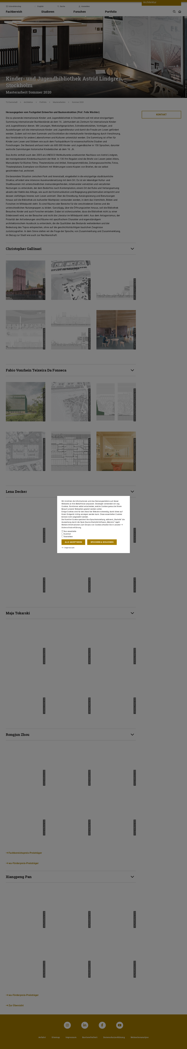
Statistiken (67, 536)
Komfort (66, 534)
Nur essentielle (69, 531)
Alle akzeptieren (73, 542)
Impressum (67, 548)
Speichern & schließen (102, 542)
